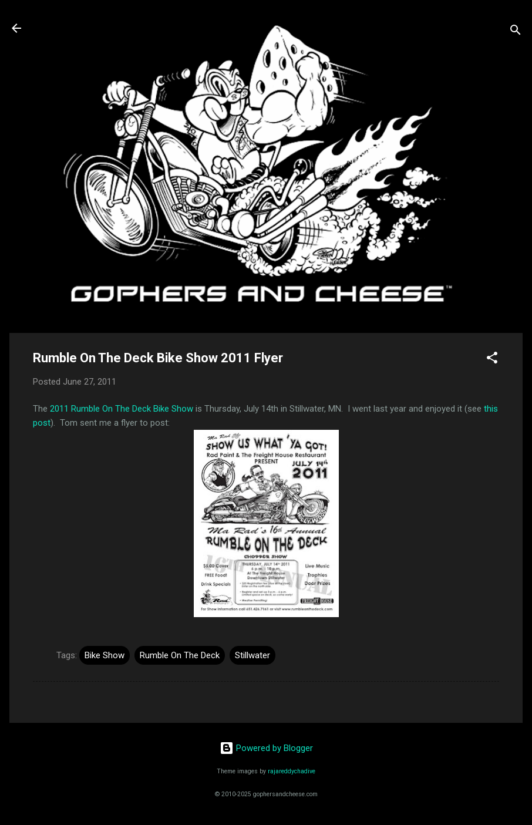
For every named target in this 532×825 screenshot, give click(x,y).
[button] (492, 360)
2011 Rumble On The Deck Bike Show (121, 408)
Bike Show (104, 655)
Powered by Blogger (266, 748)
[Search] (516, 32)
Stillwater (252, 655)
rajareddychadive (291, 771)
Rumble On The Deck (180, 655)
